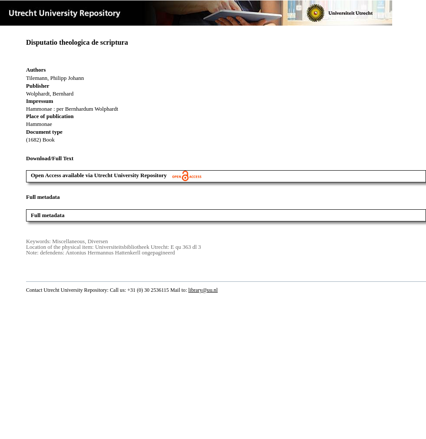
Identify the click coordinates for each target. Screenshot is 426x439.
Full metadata (48, 215)
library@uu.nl (203, 290)
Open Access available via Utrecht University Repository (116, 175)
